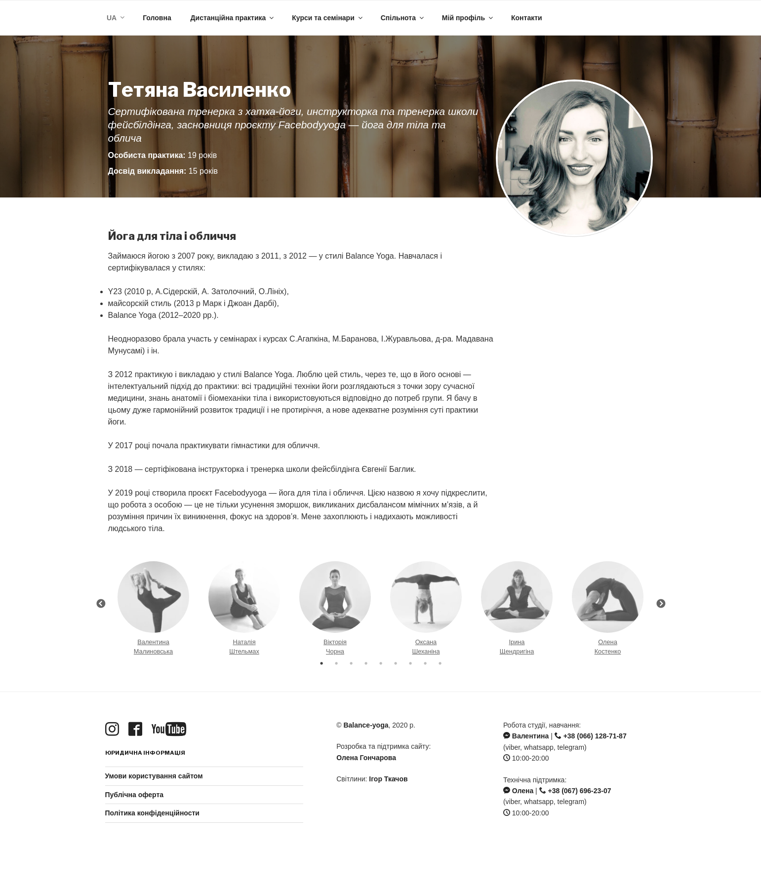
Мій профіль (468, 18)
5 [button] (381, 663)
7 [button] (410, 663)
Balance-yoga (365, 725)
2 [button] (336, 663)
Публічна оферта (134, 795)
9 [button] (440, 663)
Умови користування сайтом (154, 776)
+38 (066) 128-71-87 (591, 736)
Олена (518, 791)
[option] (153, 604)
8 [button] (425, 663)
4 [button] (366, 663)
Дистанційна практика (233, 18)
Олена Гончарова (366, 758)
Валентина (526, 736)
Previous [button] (101, 604)
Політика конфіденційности (152, 813)
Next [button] (661, 604)
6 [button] (396, 663)
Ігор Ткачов (388, 779)
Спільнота (403, 18)
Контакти (526, 18)
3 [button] (351, 663)
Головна (157, 18)
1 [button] (321, 663)
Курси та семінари (328, 18)
